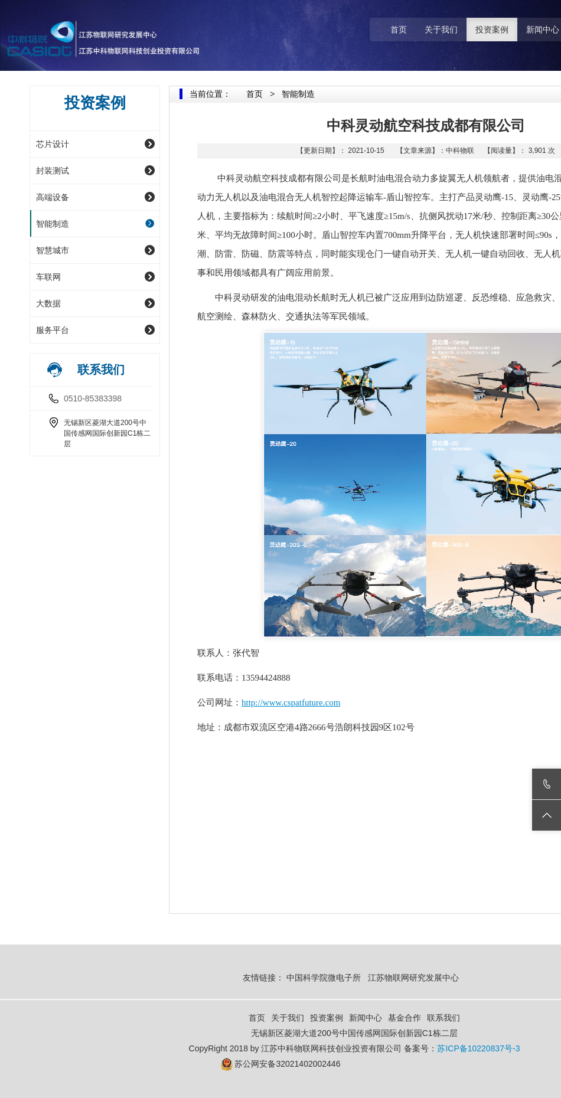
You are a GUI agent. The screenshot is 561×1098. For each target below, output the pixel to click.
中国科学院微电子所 (323, 977)
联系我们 (443, 1017)
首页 (398, 29)
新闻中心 (365, 1017)
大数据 (48, 303)
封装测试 (52, 170)
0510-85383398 (93, 398)
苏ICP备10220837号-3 (478, 1048)
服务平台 (52, 330)
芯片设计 (52, 144)
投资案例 (491, 29)
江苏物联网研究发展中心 (414, 977)
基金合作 (404, 1017)
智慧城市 (52, 250)
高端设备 (52, 197)
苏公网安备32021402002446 (287, 1063)
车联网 (48, 277)
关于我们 (441, 29)
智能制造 (52, 223)
